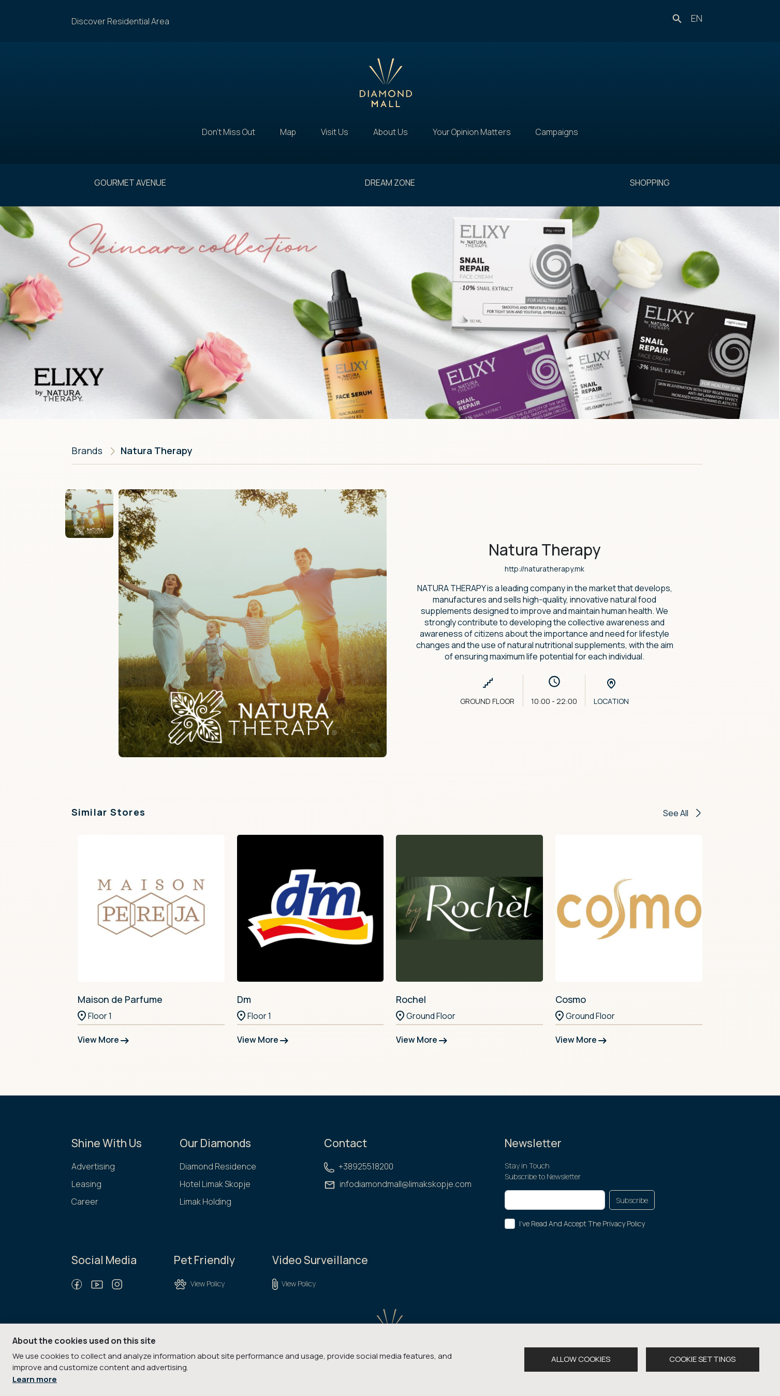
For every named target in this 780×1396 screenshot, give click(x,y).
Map (288, 132)
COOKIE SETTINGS (702, 1359)
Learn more (34, 1379)
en (696, 18)
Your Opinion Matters (472, 132)
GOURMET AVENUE (130, 182)
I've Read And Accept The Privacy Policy (582, 1223)
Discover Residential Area (120, 21)
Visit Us (334, 132)
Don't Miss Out (228, 132)
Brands (86, 450)
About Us (390, 132)
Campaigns (557, 132)
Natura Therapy (157, 450)
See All (682, 813)
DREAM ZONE (390, 182)
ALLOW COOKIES (580, 1359)
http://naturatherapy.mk (544, 569)
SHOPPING (650, 182)
